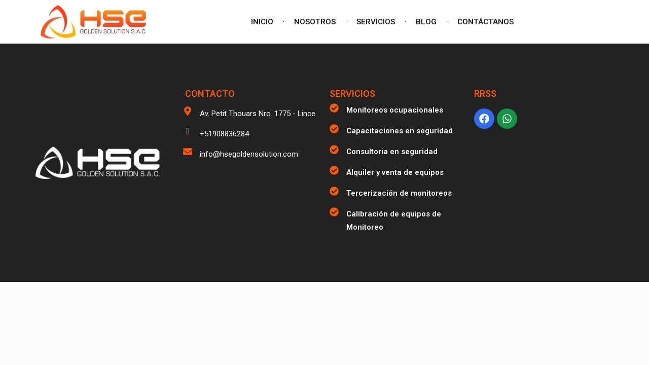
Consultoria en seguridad (392, 151)
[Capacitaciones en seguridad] (334, 128)
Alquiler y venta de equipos (395, 172)
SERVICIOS (375, 21)
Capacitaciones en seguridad (399, 130)
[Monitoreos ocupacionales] (334, 108)
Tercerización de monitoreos (399, 193)
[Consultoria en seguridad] (334, 149)
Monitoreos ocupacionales (394, 110)
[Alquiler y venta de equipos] (334, 170)
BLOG (426, 21)
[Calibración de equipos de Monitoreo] (334, 211)
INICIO (262, 21)
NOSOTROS (315, 21)
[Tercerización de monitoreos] (334, 191)
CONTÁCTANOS (485, 21)
